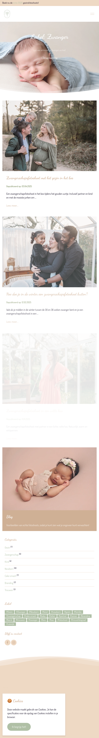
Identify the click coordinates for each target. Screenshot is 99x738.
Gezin (7, 547)
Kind (7, 561)
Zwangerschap (12, 554)
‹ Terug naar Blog (49, 57)
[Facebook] (7, 642)
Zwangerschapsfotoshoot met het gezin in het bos (39, 178)
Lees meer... (12, 205)
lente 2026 (18, 2)
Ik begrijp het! (19, 726)
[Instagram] (14, 642)
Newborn (9, 568)
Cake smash (10, 575)
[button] (92, 14)
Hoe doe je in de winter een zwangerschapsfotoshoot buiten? (47, 295)
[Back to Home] (7, 14)
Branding (9, 583)
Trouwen (9, 590)
